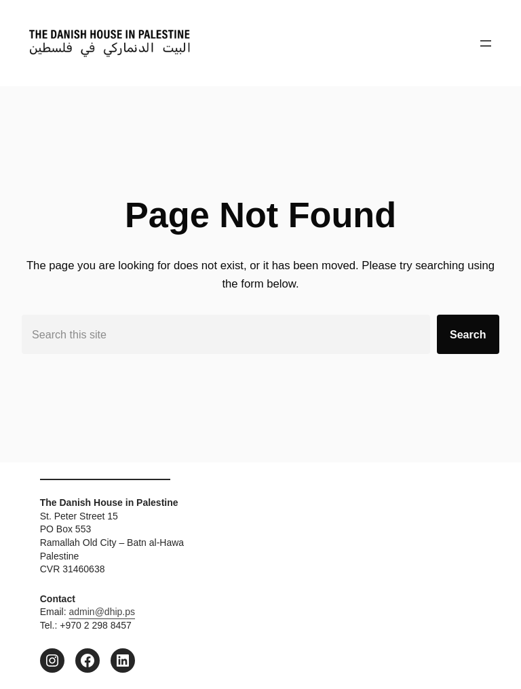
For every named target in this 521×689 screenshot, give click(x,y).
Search (468, 334)
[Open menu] (486, 43)
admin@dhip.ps (102, 611)
